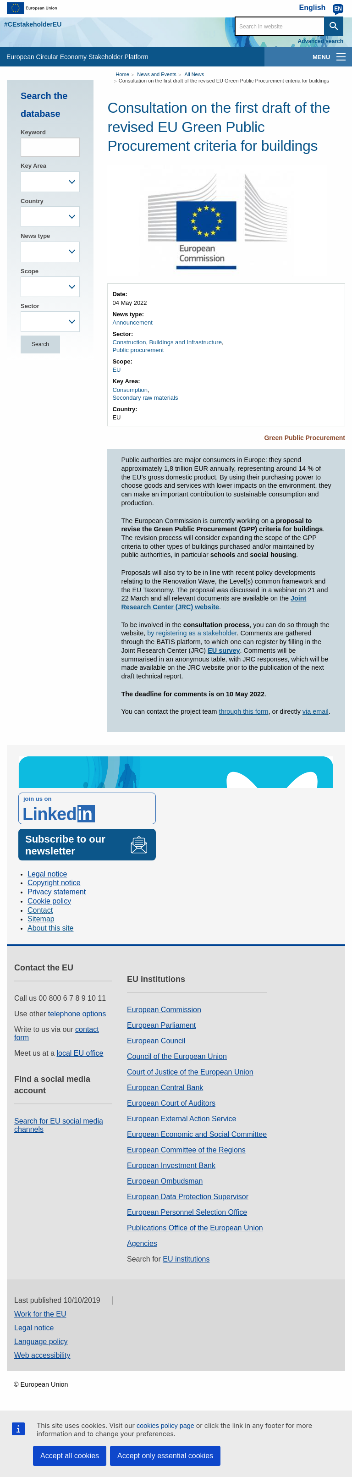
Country (32, 201)
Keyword (33, 132)
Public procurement (138, 350)
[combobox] (50, 181)
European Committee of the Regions (186, 1150)
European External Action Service (181, 1119)
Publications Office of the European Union (195, 1228)
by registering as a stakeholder (191, 633)
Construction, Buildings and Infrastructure (166, 342)
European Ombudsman (165, 1181)
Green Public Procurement (304, 437)
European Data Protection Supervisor (187, 1197)
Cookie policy (49, 901)
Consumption (130, 389)
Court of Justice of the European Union (190, 1072)
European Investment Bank (171, 1165)
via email (315, 711)
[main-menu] (341, 57)
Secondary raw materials (145, 397)
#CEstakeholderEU (32, 24)
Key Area (33, 165)
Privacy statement (57, 892)
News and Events (156, 74)
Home (122, 74)
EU (116, 369)
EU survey (224, 650)
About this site (51, 928)
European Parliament (161, 1025)
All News (194, 74)
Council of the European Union (177, 1056)
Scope (29, 271)
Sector (30, 306)
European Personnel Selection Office (187, 1212)
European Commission (164, 1010)
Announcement (132, 322)
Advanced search (320, 41)
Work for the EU (40, 1314)
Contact (40, 910)
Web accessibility (42, 1355)
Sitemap (41, 919)
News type (35, 235)
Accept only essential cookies (165, 1456)
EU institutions (186, 1259)
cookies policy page (165, 1425)
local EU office (80, 1053)
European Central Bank (165, 1087)
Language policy (41, 1341)
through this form (243, 711)
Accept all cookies (69, 1456)
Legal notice (47, 874)
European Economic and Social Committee (197, 1134)
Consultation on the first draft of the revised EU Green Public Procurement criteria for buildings (224, 80)
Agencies (142, 1243)
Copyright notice (54, 883)
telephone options (77, 1014)
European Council (156, 1041)
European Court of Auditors (171, 1103)
